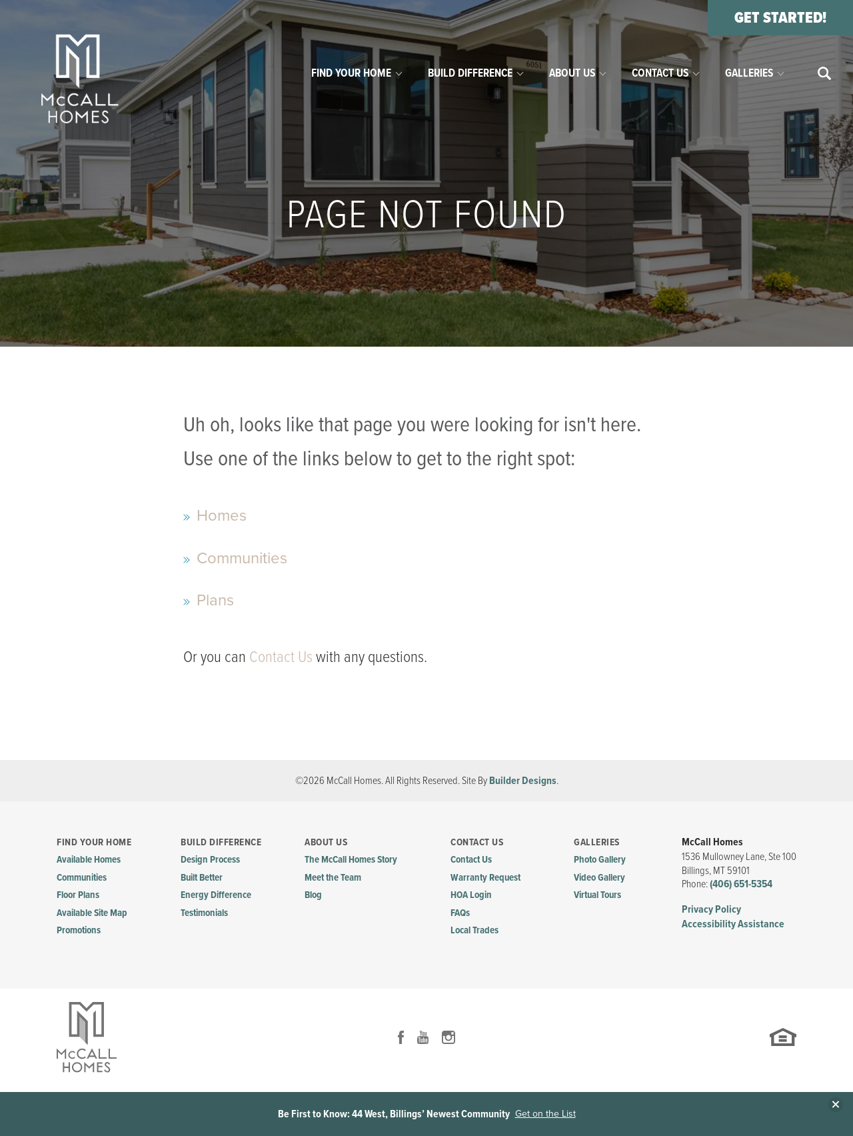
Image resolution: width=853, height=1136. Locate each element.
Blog (313, 894)
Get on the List (545, 1114)
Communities (242, 558)
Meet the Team (333, 877)
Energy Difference (216, 894)
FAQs (460, 912)
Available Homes (89, 859)
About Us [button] (572, 73)
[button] (824, 73)
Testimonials (204, 912)
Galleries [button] (749, 73)
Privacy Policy (711, 909)
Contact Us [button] (660, 73)
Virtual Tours (597, 894)
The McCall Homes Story (351, 859)
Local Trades (474, 930)
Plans (215, 600)
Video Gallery (599, 877)
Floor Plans (78, 894)
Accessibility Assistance (733, 923)
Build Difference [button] (470, 73)
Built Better (202, 877)
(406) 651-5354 (741, 883)
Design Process (210, 859)
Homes (222, 515)
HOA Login (471, 894)
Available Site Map (92, 912)
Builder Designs (522, 780)
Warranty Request (485, 877)
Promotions (79, 930)
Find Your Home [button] (351, 73)
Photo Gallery (600, 859)
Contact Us (281, 656)
